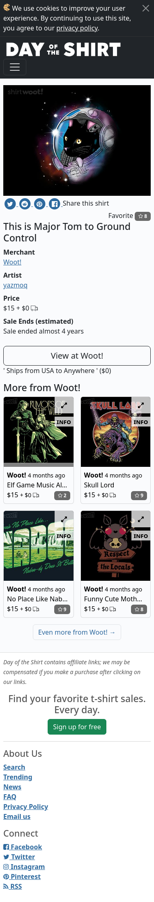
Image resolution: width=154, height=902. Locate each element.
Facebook (22, 846)
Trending (17, 776)
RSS (12, 886)
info (64, 421)
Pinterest (22, 876)
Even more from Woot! (77, 632)
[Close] (146, 8)
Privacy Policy (25, 806)
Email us (16, 816)
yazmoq (15, 285)
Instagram (24, 866)
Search (14, 767)
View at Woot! (77, 355)
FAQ (9, 796)
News (12, 786)
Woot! (12, 262)
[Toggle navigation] (14, 67)
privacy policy (77, 27)
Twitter (19, 856)
